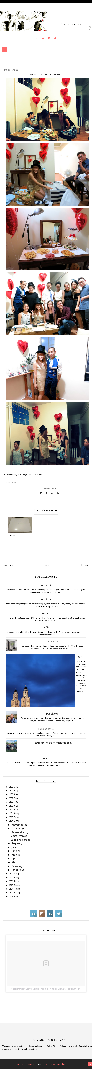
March (16, 862)
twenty (46, 613)
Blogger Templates (25, 1064)
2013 (12, 881)
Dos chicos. (52, 713)
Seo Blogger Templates (56, 1064)
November (18, 824)
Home (46, 565)
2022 (12, 798)
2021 (12, 801)
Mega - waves (18, 836)
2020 (12, 805)
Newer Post (8, 565)
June (15, 850)
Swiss (81, 657)
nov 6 (46, 758)
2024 (12, 790)
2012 (12, 885)
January (17, 869)
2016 (12, 820)
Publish (46, 627)
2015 (12, 873)
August (16, 843)
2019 (12, 809)
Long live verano (20, 839)
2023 (12, 794)
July (14, 847)
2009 (12, 896)
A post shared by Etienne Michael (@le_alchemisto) (33, 989)
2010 (12, 892)
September (19, 832)
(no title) (46, 585)
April (15, 858)
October (17, 828)
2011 (12, 888)
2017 (12, 817)
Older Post (84, 565)
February (17, 866)
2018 (12, 813)
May (14, 854)
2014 (12, 877)
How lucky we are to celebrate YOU (52, 742)
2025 (12, 786)
